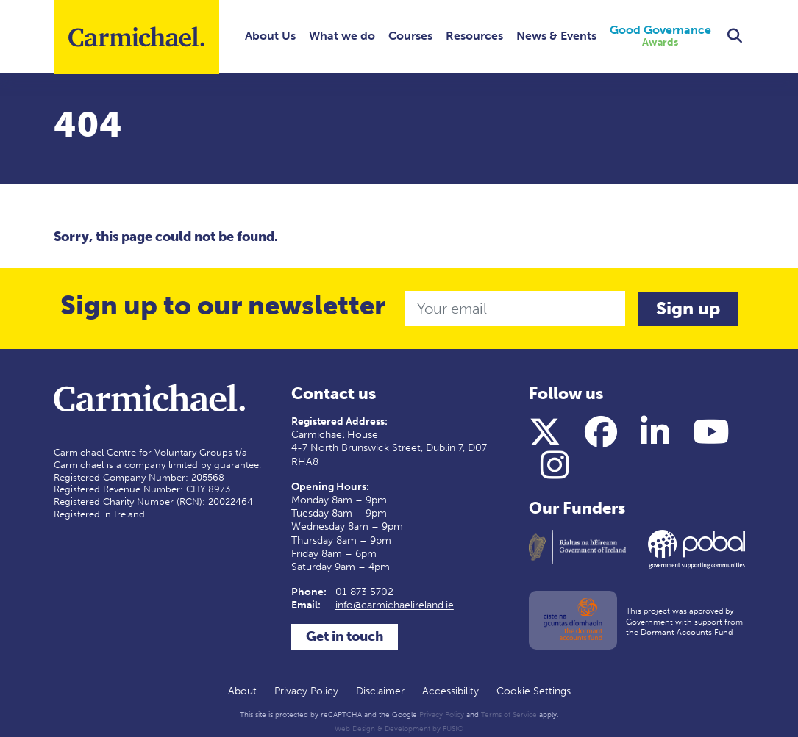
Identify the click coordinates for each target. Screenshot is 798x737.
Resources (474, 36)
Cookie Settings (533, 691)
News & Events (556, 36)
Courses (410, 36)
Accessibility (450, 691)
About (242, 691)
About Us (270, 36)
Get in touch (344, 636)
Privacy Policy (306, 691)
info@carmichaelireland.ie (394, 605)
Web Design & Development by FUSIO (399, 729)
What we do (342, 36)
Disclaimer (380, 691)
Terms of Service (509, 715)
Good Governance (660, 36)
